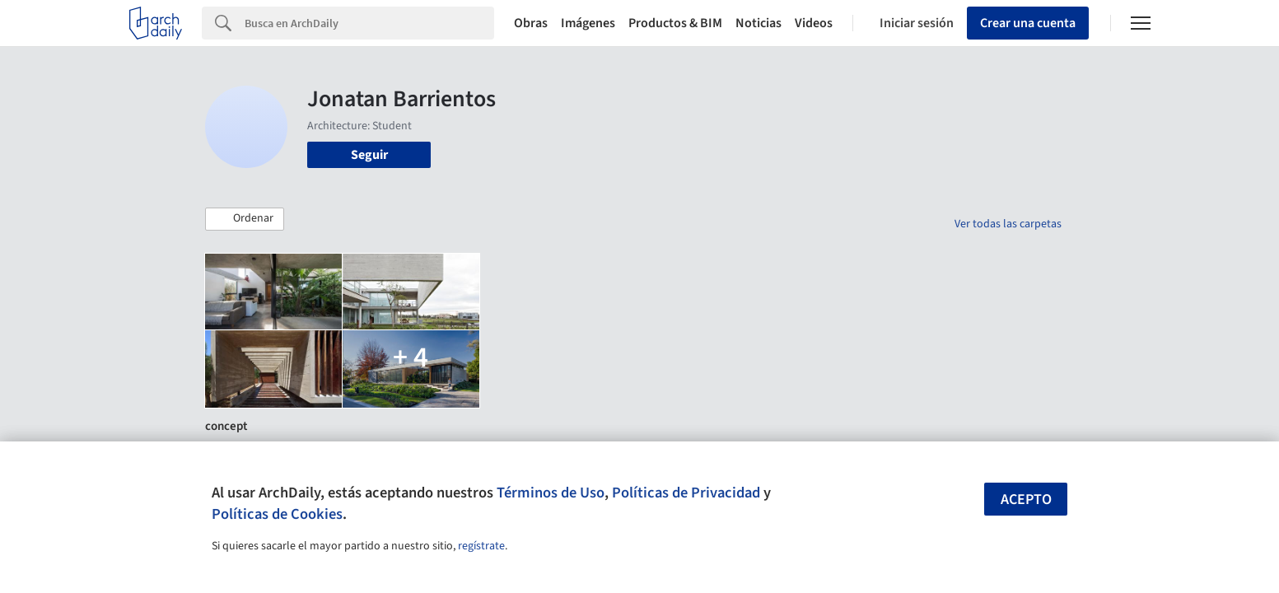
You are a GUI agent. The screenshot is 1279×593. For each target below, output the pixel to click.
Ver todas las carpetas (1008, 224)
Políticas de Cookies (277, 514)
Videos (814, 23)
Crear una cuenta (1028, 23)
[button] (244, 219)
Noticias (758, 23)
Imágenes (588, 23)
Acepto (1026, 499)
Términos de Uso (550, 492)
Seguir (369, 155)
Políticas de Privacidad (686, 492)
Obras (531, 23)
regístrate (481, 546)
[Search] (369, 23)
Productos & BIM (675, 23)
